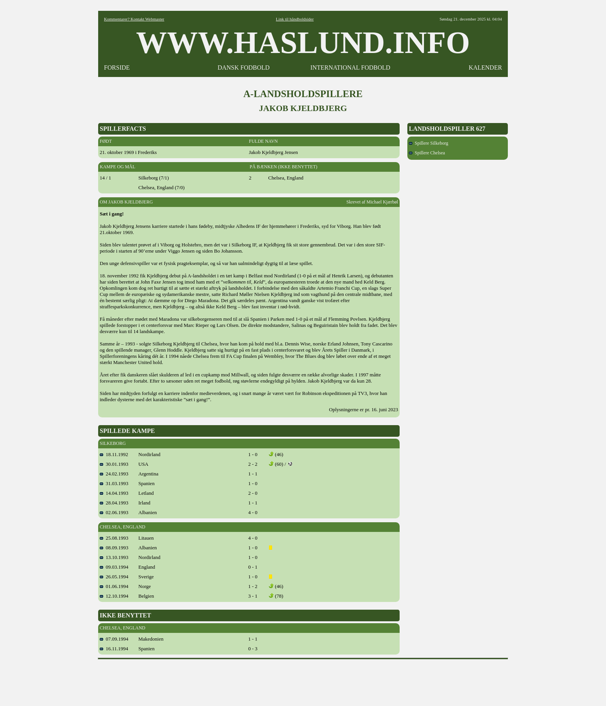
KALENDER (485, 67)
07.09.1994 (114, 639)
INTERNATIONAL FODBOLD (350, 67)
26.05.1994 (114, 577)
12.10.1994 (114, 596)
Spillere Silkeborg (428, 143)
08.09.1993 (114, 547)
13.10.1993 (114, 557)
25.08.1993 (114, 538)
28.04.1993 (114, 503)
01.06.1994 (114, 586)
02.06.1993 (114, 512)
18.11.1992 (114, 454)
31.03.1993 (114, 483)
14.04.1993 (114, 493)
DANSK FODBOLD (244, 67)
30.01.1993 (114, 464)
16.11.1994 (114, 648)
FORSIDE (117, 67)
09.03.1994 (114, 567)
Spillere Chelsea (427, 153)
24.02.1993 (114, 474)
